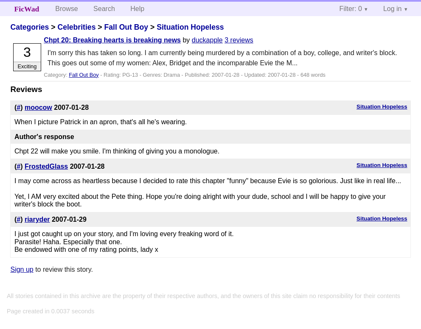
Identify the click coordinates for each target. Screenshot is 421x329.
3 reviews (239, 40)
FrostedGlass (46, 166)
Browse (66, 8)
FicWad (26, 9)
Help (137, 8)
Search (104, 8)
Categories (29, 27)
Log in (392, 8)
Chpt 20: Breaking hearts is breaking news (112, 40)
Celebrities (76, 27)
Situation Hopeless (190, 27)
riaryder (37, 219)
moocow (38, 107)
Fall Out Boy (126, 27)
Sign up (21, 269)
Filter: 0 (351, 8)
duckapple (207, 40)
